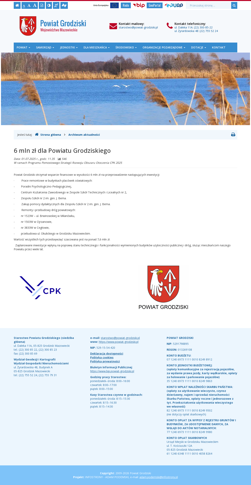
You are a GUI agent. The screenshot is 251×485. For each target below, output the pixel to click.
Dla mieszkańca (97, 47)
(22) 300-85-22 (203, 27)
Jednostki (69, 47)
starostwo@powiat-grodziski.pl (138, 27)
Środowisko (126, 47)
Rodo (126, 5)
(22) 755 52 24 (209, 31)
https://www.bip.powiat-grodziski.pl (112, 371)
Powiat (23, 47)
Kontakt (219, 47)
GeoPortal (155, 5)
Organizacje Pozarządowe (164, 47)
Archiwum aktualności (84, 134)
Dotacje (198, 47)
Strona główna (48, 134)
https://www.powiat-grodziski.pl (118, 342)
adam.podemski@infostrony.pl (158, 477)
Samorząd (45, 47)
